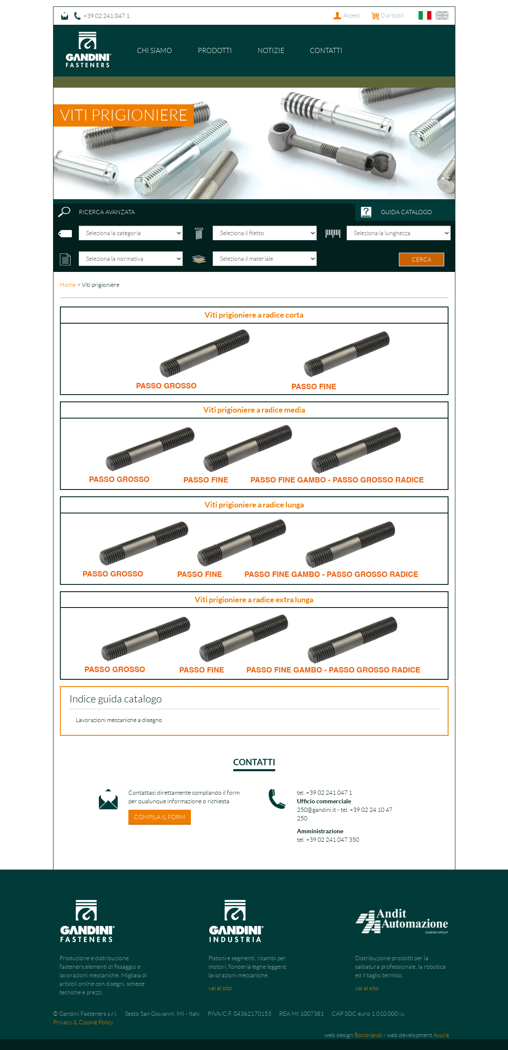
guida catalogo (406, 212)
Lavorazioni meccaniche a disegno (119, 720)
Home (68, 284)
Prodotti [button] (215, 50)
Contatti (326, 50)
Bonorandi (368, 1035)
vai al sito (220, 988)
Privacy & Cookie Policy (83, 1022)
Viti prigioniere (123, 115)
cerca (421, 259)
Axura (441, 1035)
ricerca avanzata (107, 212)
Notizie (271, 50)
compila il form (159, 817)
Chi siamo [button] (154, 50)
